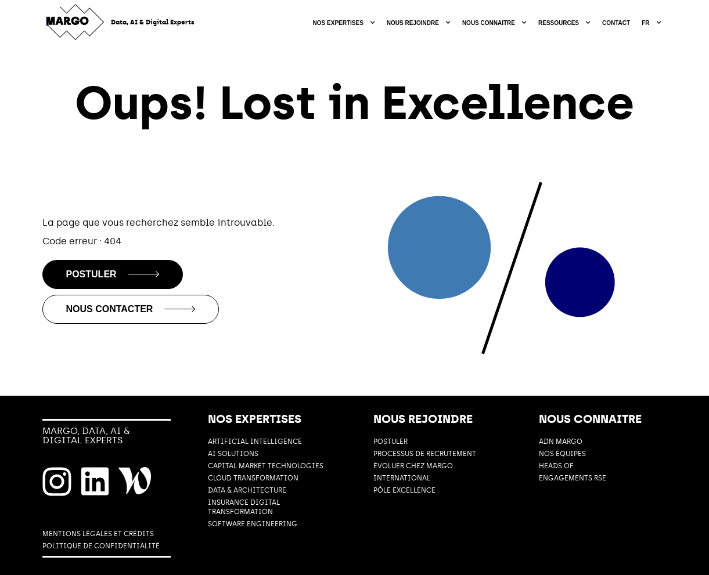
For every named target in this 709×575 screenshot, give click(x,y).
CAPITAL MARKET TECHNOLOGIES (265, 466)
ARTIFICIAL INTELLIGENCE (255, 441)
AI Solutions (233, 454)
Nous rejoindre (413, 23)
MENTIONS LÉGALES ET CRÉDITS (98, 534)
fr (645, 23)
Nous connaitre (488, 23)
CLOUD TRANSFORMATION (253, 478)
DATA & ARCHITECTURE (247, 490)
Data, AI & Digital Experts (153, 22)
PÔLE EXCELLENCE (404, 490)
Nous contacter (131, 309)
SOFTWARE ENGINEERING (252, 524)
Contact (616, 23)
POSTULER (390, 441)
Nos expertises (338, 23)
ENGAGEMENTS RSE (572, 478)
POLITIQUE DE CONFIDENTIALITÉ (101, 546)
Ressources (558, 23)
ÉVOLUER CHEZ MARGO (413, 466)
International (401, 478)
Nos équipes (562, 454)
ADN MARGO (560, 441)
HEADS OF (556, 466)
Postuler (112, 274)
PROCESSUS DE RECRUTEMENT (424, 454)
